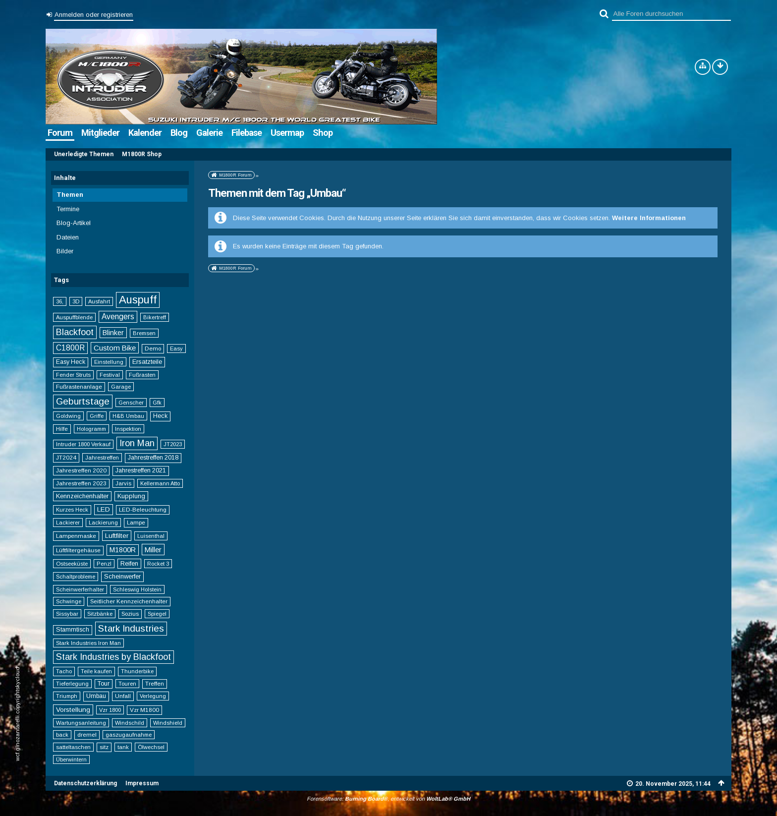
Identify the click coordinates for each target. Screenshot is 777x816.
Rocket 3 (158, 564)
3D (75, 301)
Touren (127, 684)
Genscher (131, 403)
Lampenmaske (76, 535)
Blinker (113, 333)
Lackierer (68, 522)
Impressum (142, 783)
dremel (87, 734)
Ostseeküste (72, 564)
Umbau (96, 696)
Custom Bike (115, 348)
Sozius (130, 613)
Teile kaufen (96, 671)
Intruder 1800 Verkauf (83, 444)
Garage (121, 387)
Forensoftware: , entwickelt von (388, 799)
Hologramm (91, 429)
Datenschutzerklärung (85, 783)
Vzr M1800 (144, 709)
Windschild (129, 723)
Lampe (136, 522)
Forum (60, 132)
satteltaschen (73, 747)
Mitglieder (100, 132)
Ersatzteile (147, 361)
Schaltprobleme (75, 577)
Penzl (104, 564)
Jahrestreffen (102, 458)
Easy (176, 348)
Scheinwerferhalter (80, 589)
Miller (153, 549)
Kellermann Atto (160, 483)
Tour (104, 683)
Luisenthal (151, 536)
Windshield (167, 723)
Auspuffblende (74, 317)
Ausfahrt (99, 301)
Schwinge (68, 601)
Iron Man (137, 443)
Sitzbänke (99, 614)
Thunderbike (137, 671)
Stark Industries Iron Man (88, 643)
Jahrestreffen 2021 (140, 470)
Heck (160, 415)
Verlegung (153, 696)
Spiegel (157, 614)
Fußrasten (142, 375)
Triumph (66, 696)
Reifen (129, 563)
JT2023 (173, 444)
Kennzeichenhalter (82, 496)
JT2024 (66, 457)
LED (103, 509)
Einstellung (108, 362)
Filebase (246, 132)
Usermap (287, 132)
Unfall (123, 696)
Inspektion (128, 429)
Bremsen (144, 333)
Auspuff (138, 299)
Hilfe (62, 428)
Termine (67, 209)
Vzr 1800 (110, 710)
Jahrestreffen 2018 (153, 457)
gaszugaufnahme (129, 735)
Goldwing (68, 416)
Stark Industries (131, 628)
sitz (104, 747)
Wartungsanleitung (81, 723)
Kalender (145, 132)
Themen (69, 194)
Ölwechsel (151, 747)
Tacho (64, 671)
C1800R (70, 348)
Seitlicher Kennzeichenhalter (128, 601)
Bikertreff (154, 317)
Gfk (157, 403)
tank (123, 747)
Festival (110, 375)
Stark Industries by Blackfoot (113, 657)
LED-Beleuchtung (142, 509)
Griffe (97, 416)
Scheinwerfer (122, 576)
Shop (323, 132)
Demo (153, 348)
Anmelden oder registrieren (94, 14)
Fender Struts (73, 375)
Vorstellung (73, 709)
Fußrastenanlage (79, 386)
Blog (178, 132)
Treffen (154, 683)
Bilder (64, 251)
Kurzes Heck (72, 510)
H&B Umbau (128, 416)
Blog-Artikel (73, 223)
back (62, 735)
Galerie (209, 132)
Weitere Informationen (649, 218)
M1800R (123, 550)
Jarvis (123, 483)
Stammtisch (72, 629)
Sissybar (67, 614)
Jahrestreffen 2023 (81, 483)
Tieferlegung (72, 684)
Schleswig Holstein (137, 589)
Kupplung (131, 496)
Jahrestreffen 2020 (81, 470)
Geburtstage (83, 401)
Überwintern (71, 759)
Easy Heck (70, 361)
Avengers (118, 316)
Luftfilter (116, 535)
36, (59, 301)
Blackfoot (75, 332)
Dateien (67, 237)
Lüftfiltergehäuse (78, 550)
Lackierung (103, 522)
